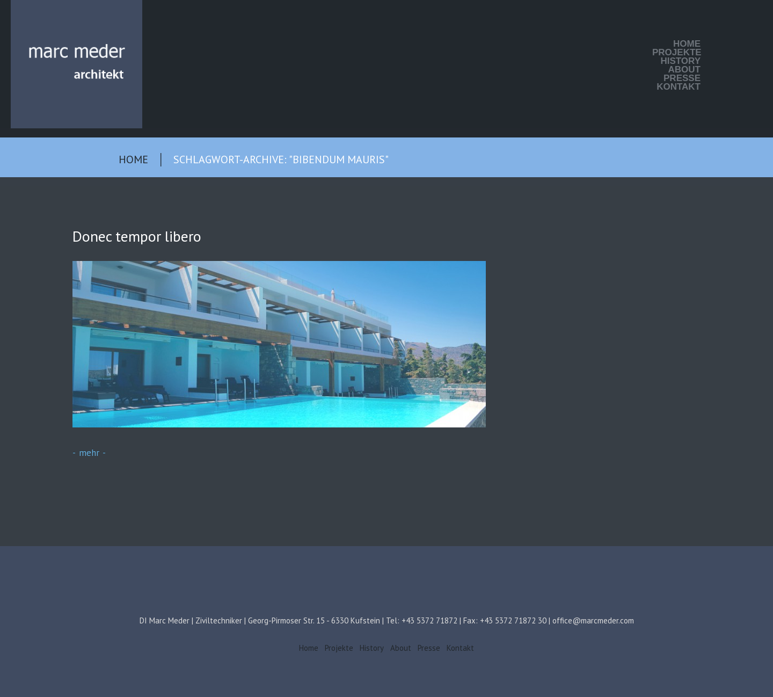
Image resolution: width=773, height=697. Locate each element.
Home (687, 44)
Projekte (676, 52)
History (680, 61)
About (684, 70)
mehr (89, 453)
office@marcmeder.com (593, 620)
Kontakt (679, 87)
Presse (682, 78)
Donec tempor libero (136, 236)
